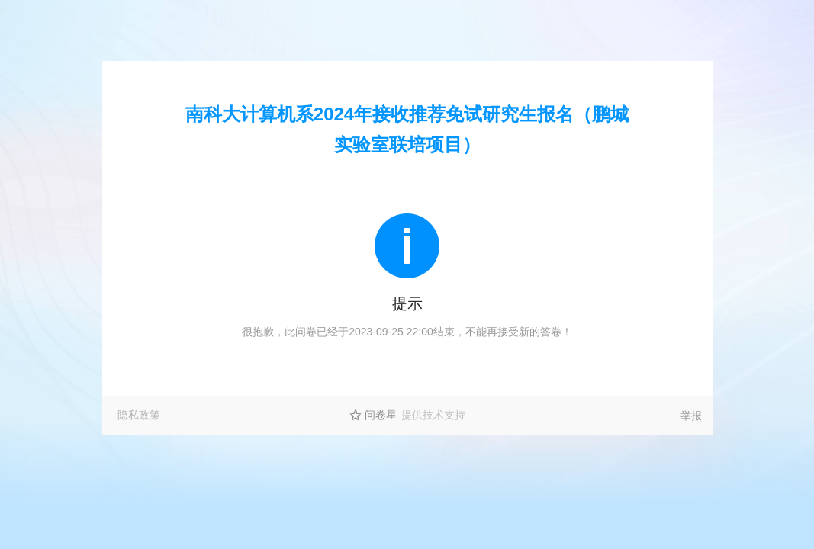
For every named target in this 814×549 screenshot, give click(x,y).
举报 (691, 415)
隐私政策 (138, 415)
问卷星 (381, 415)
